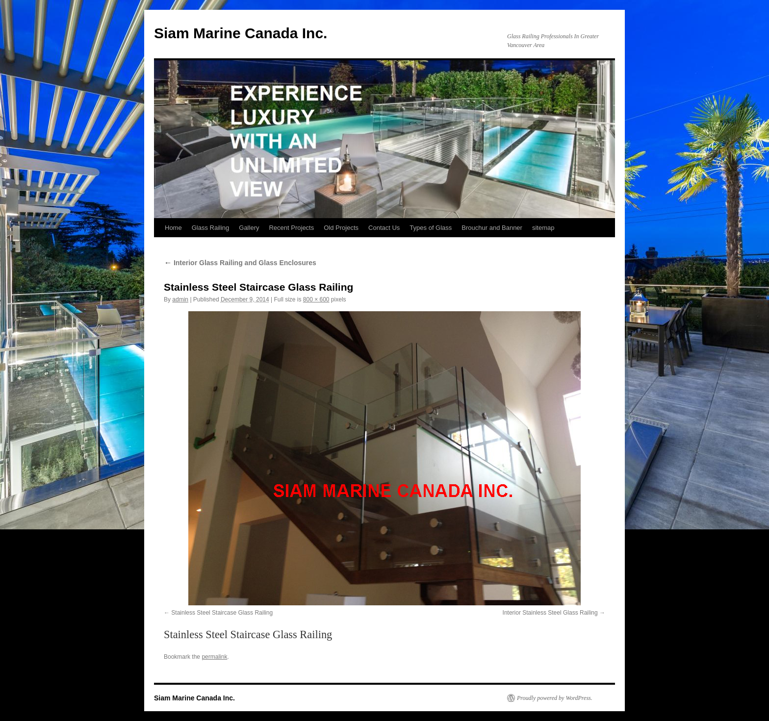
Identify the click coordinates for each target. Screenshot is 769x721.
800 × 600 (316, 299)
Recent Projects (291, 227)
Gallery (249, 227)
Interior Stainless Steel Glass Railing (550, 612)
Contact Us (384, 227)
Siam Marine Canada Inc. (240, 33)
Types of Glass (431, 227)
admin (180, 299)
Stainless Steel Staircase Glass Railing (222, 612)
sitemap (543, 227)
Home (173, 227)
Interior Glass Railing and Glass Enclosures (240, 263)
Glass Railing (211, 227)
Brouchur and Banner (491, 227)
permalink (214, 656)
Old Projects (341, 227)
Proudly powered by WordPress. (554, 698)
